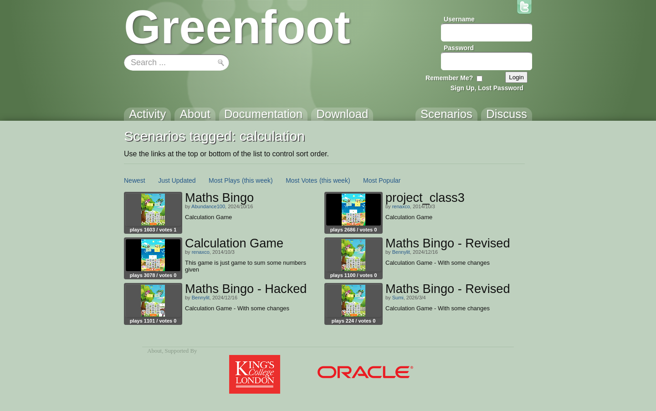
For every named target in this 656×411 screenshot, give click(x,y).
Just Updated (177, 180)
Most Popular (381, 180)
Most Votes (301, 180)
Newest (134, 180)
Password (459, 47)
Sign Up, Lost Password (487, 88)
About (154, 351)
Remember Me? (449, 78)
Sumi (398, 297)
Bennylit (401, 252)
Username (459, 19)
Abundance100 (208, 206)
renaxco (401, 206)
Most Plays (224, 180)
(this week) (257, 180)
